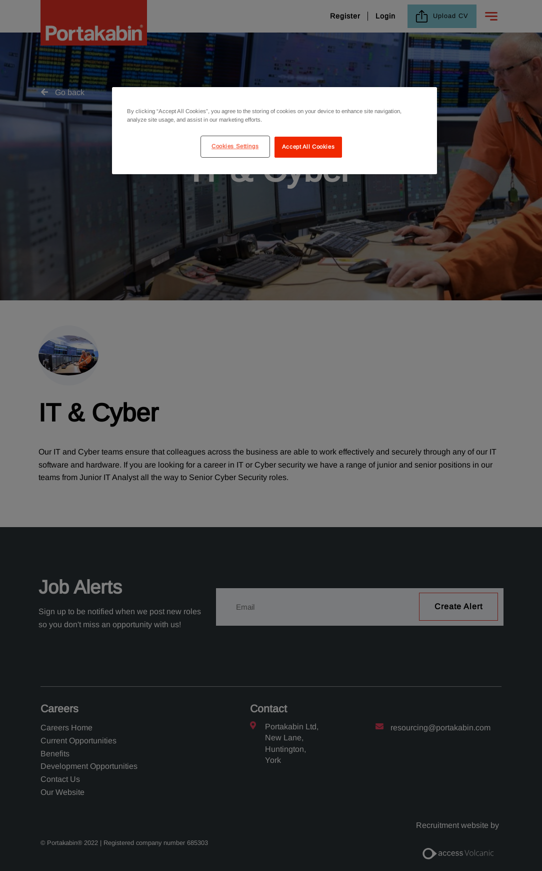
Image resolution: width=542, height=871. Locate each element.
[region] (274, 130)
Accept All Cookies (308, 147)
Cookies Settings (235, 146)
